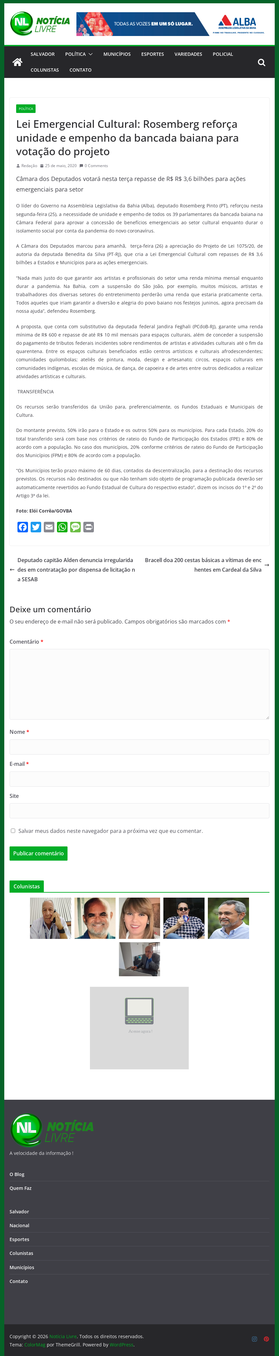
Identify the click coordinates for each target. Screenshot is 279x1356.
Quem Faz (21, 1188)
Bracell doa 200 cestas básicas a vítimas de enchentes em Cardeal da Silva (207, 564)
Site (14, 796)
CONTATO (81, 70)
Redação (29, 165)
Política (75, 54)
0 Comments (93, 165)
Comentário (26, 641)
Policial (223, 54)
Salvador (43, 54)
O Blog (17, 1174)
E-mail (19, 763)
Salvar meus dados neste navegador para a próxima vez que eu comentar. (110, 831)
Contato (19, 1281)
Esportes (152, 54)
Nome (19, 731)
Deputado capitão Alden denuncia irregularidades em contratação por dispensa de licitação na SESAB (72, 569)
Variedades (188, 54)
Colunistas (45, 70)
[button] (89, 54)
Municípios (117, 54)
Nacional (19, 1225)
